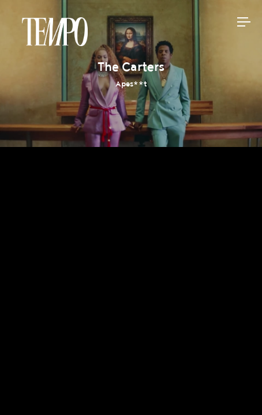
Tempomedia (55, 31)
